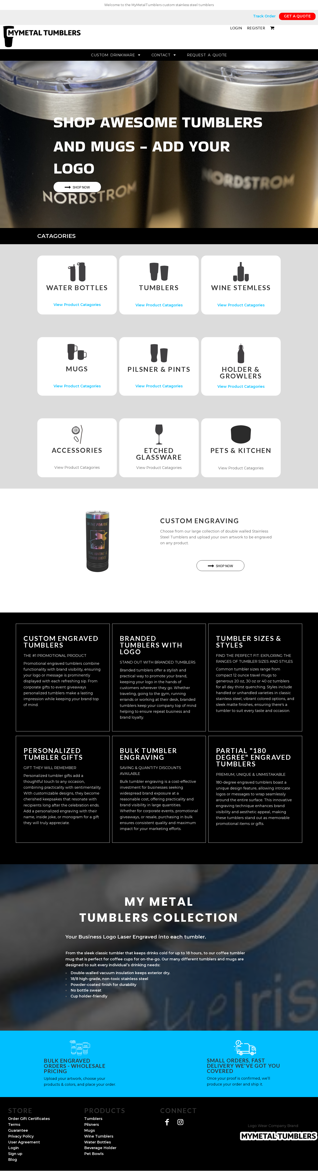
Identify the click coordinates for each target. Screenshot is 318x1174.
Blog (12, 1159)
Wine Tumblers (98, 1136)
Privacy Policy (21, 1136)
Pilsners (91, 1124)
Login (236, 28)
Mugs (89, 1130)
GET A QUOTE (297, 16)
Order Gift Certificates (29, 1118)
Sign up (15, 1154)
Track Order (265, 16)
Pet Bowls (94, 1154)
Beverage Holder (100, 1148)
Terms (14, 1124)
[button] (77, 272)
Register (256, 28)
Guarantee (18, 1130)
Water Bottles (97, 1142)
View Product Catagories (77, 305)
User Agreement (24, 1142)
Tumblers (93, 1118)
